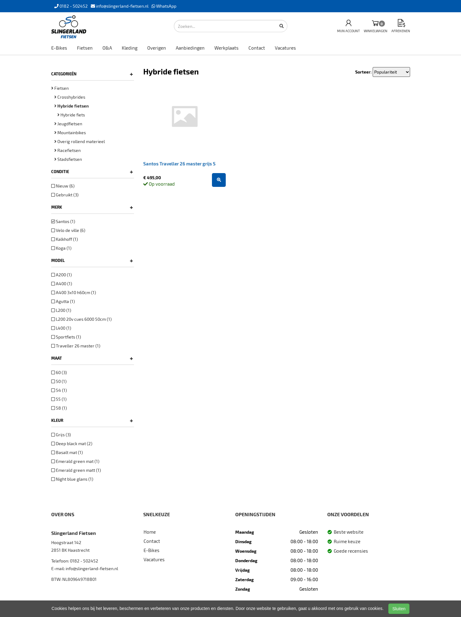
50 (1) (59, 381)
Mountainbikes (70, 132)
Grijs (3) (61, 434)
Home (150, 532)
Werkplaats (226, 48)
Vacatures (285, 48)
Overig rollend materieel (79, 141)
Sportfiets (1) (66, 336)
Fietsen (85, 48)
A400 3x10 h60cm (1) (73, 292)
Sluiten (398, 608)
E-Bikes (59, 48)
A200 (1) (61, 274)
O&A (107, 48)
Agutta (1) (63, 301)
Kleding (129, 48)
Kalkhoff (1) (64, 239)
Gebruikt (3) (65, 194)
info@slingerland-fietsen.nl (92, 568)
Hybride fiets (71, 114)
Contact (256, 48)
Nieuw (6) (63, 185)
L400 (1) (61, 328)
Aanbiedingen (190, 48)
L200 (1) (61, 310)
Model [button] (92, 260)
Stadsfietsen (68, 159)
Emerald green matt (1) (76, 470)
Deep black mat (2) (71, 443)
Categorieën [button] (92, 74)
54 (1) (59, 390)
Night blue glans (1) (72, 479)
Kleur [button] (92, 420)
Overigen (156, 48)
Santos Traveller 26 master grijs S (179, 163)
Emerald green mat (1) (75, 461)
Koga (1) (61, 248)
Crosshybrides (69, 97)
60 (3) (59, 372)
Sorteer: (363, 71)
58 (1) (59, 408)
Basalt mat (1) (67, 452)
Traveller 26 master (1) (75, 345)
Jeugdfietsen (68, 123)
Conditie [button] (92, 171)
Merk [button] (92, 207)
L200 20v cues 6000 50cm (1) (81, 319)
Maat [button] (92, 358)
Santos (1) (63, 221)
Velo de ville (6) (68, 230)
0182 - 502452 (84, 560)
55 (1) (59, 399)
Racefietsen (67, 150)
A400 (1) (61, 283)
